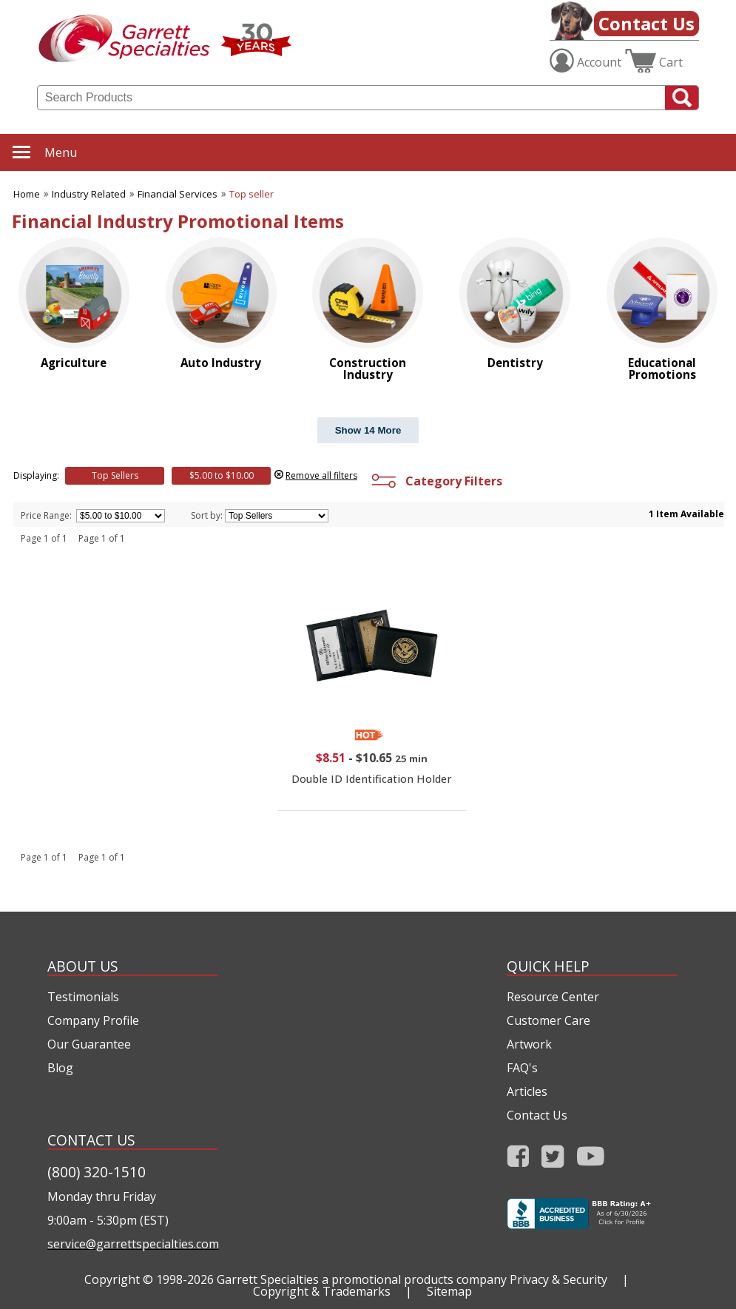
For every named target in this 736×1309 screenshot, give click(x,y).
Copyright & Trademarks (322, 1291)
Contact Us (646, 23)
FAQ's (522, 1068)
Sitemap (449, 1291)
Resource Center (553, 997)
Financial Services (177, 194)
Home (26, 194)
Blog (60, 1068)
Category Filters (435, 481)
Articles (527, 1091)
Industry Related (89, 194)
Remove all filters (321, 475)
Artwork (529, 1044)
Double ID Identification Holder (371, 779)
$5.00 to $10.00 (221, 475)
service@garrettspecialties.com (132, 1244)
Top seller (251, 194)
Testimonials (83, 997)
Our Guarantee (89, 1044)
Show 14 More (368, 430)
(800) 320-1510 (96, 1172)
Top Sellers (115, 475)
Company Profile (93, 1020)
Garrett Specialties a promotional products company (362, 1279)
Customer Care (548, 1020)
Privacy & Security (558, 1279)
